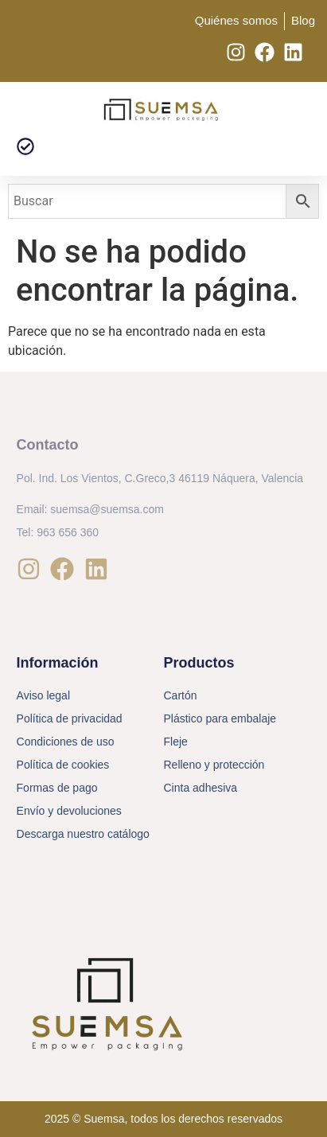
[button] (25, 147)
